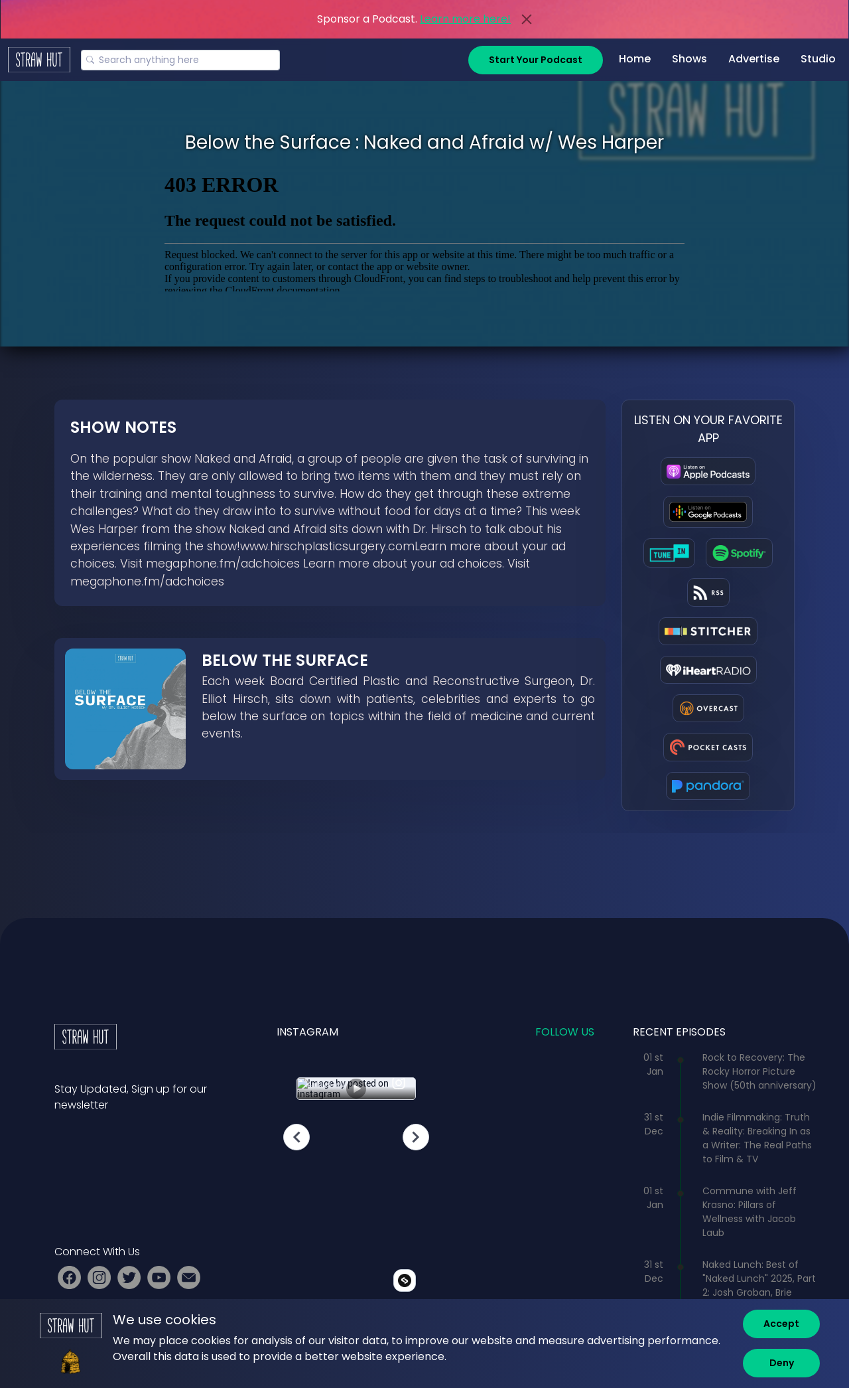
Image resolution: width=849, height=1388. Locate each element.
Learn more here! (465, 19)
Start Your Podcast (535, 59)
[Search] (180, 60)
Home (635, 58)
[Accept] (781, 1324)
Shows (689, 58)
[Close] (526, 19)
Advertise (753, 58)
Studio (818, 58)
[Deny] (781, 1363)
